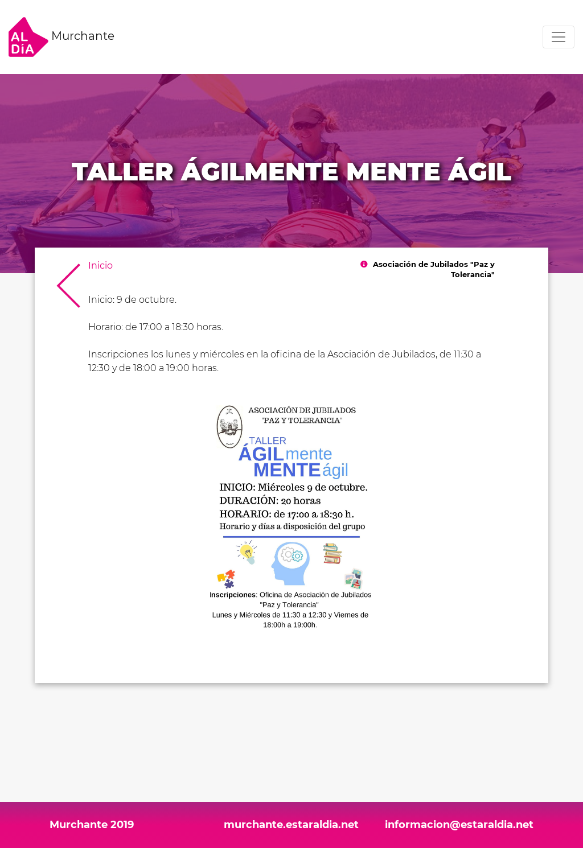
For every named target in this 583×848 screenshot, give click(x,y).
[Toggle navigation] (558, 37)
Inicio (100, 265)
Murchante (61, 37)
